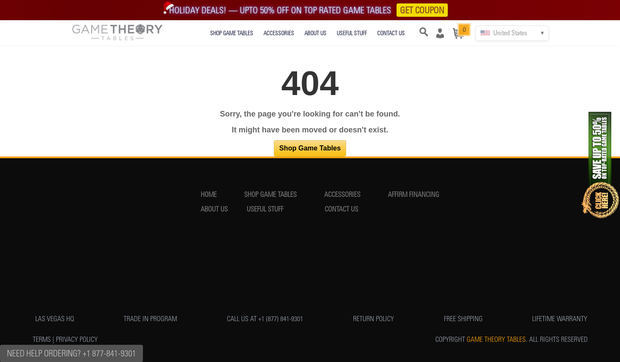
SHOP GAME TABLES (231, 33)
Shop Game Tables (310, 148)
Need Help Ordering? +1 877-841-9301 (71, 353)
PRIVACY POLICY (77, 339)
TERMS (42, 339)
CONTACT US (391, 33)
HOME (209, 194)
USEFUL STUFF (352, 33)
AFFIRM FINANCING (413, 194)
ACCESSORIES (279, 33)
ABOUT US (315, 33)
